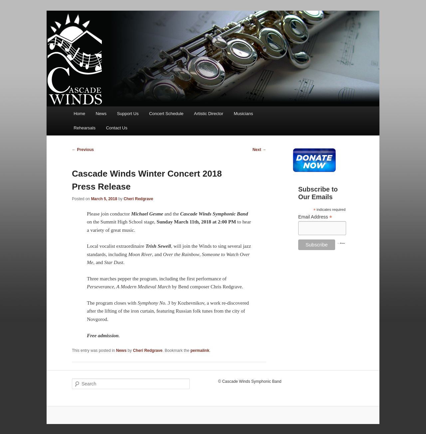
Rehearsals (85, 127)
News (101, 113)
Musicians (243, 113)
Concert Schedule (166, 113)
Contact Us (116, 127)
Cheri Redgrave (138, 199)
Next (259, 149)
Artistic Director (208, 113)
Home (79, 113)
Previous (83, 149)
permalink (199, 350)
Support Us (127, 113)
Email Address (315, 217)
